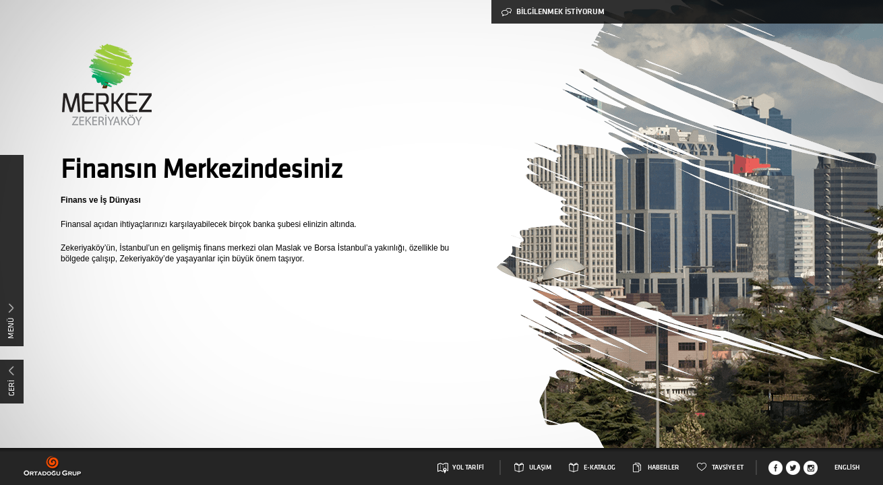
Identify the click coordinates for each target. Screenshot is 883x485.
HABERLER (663, 467)
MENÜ (10, 328)
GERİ (11, 388)
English (846, 467)
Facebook (775, 468)
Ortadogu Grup (53, 466)
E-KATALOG (599, 467)
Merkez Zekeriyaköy (106, 84)
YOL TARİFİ (468, 467)
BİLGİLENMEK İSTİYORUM (553, 12)
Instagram (810, 468)
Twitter (793, 468)
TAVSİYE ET (727, 467)
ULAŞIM (540, 467)
